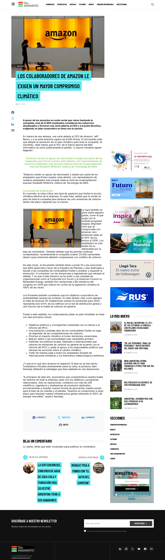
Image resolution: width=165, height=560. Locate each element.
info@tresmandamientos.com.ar (21, 555)
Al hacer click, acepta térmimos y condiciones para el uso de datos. (132, 493)
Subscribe (130, 485)
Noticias (20, 66)
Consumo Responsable (118, 421)
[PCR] (132, 245)
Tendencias (114, 445)
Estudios (113, 436)
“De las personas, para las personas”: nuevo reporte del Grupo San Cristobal (137, 345)
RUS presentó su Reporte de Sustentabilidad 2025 (136, 380)
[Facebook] (145, 546)
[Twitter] (132, 546)
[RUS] (132, 299)
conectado (58, 447)
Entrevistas (115, 431)
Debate (112, 426)
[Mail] (151, 546)
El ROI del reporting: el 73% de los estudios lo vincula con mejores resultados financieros (138, 327)
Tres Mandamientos (117, 450)
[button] (12, 4)
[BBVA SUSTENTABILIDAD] (132, 190)
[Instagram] (126, 546)
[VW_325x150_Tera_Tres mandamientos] (132, 272)
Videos (112, 455)
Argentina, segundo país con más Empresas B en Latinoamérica (138, 398)
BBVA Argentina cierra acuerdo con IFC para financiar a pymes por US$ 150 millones (138, 363)
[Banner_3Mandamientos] (132, 162)
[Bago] (132, 218)
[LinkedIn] (120, 546)
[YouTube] (139, 546)
